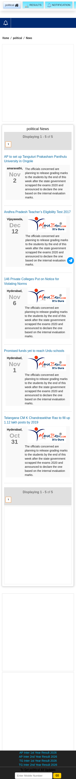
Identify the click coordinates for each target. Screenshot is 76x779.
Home (5, 38)
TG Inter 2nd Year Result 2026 (38, 764)
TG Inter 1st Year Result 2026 (38, 760)
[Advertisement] (38, 83)
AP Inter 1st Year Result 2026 (38, 752)
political (18, 38)
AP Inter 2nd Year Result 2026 (38, 756)
